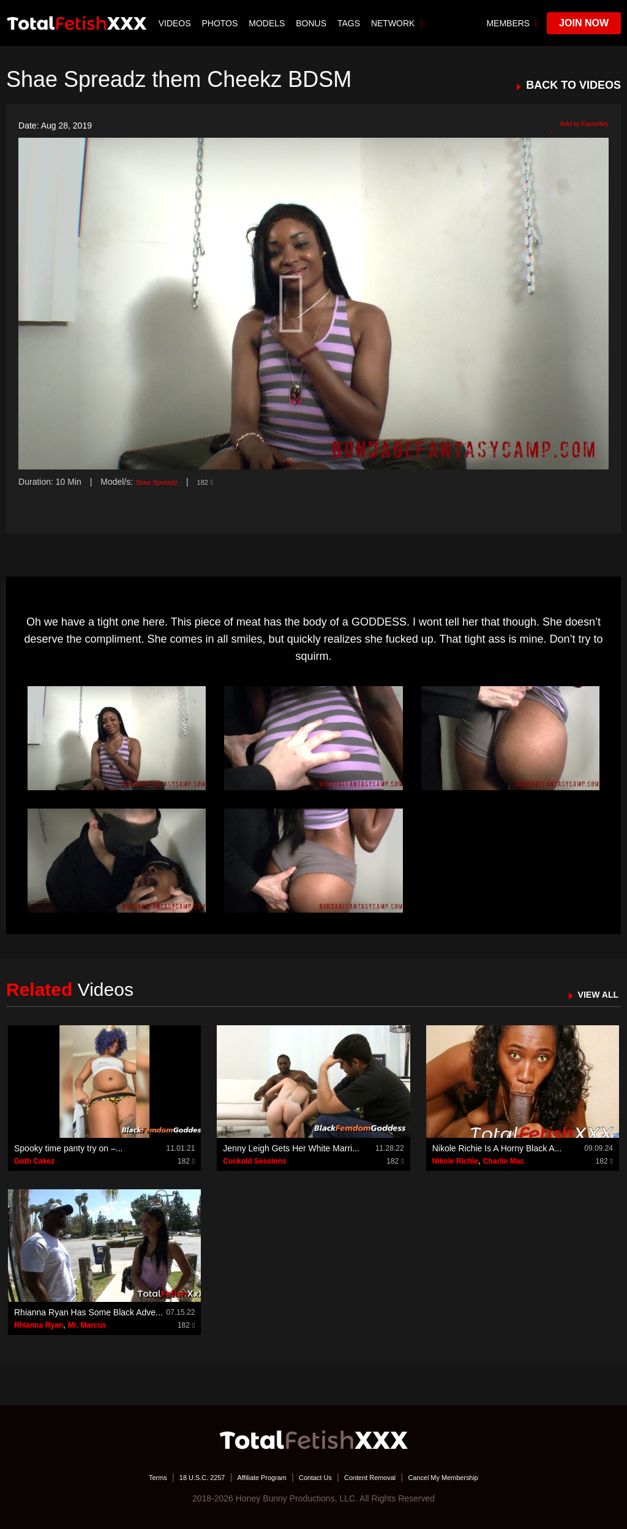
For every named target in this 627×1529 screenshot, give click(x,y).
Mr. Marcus (87, 1325)
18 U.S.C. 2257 (174, 1477)
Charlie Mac (503, 1161)
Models (268, 23)
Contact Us (314, 1477)
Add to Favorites (572, 126)
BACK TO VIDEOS (573, 85)
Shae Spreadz (162, 482)
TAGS (350, 23)
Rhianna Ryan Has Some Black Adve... (88, 1312)
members (512, 23)
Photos (221, 23)
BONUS (312, 23)
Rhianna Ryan (38, 1325)
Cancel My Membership (473, 1477)
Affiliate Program (248, 1477)
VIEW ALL (592, 994)
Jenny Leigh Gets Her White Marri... (291, 1148)
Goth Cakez (34, 1161)
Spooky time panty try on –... (68, 1148)
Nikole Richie (455, 1161)
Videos (176, 23)
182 (218, 482)
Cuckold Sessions (254, 1161)
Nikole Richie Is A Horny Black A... (497, 1148)
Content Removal (382, 1477)
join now (584, 23)
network (398, 23)
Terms (120, 1477)
